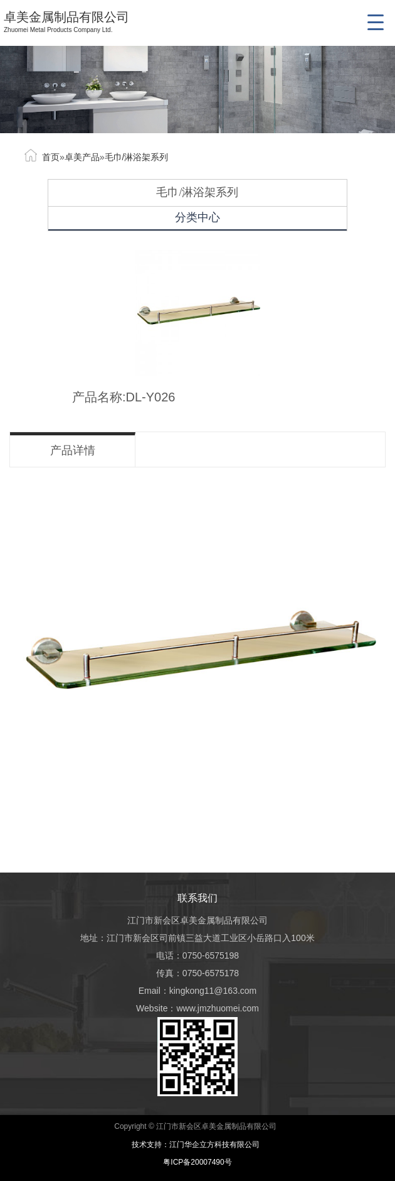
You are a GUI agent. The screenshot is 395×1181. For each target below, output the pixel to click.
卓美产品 (82, 157)
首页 (51, 157)
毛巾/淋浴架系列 (137, 157)
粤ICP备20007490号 (197, 1162)
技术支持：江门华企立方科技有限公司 (198, 1144)
